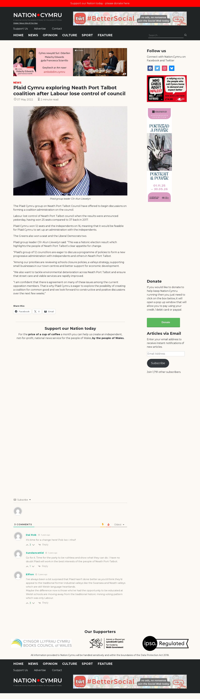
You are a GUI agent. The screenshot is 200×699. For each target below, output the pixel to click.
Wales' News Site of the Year (25, 23)
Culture (69, 35)
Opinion (50, 35)
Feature (105, 35)
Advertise (40, 28)
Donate (166, 322)
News (33, 35)
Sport (87, 35)
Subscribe (158, 363)
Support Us (20, 28)
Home (18, 35)
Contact (57, 28)
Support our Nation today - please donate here (100, 3)
